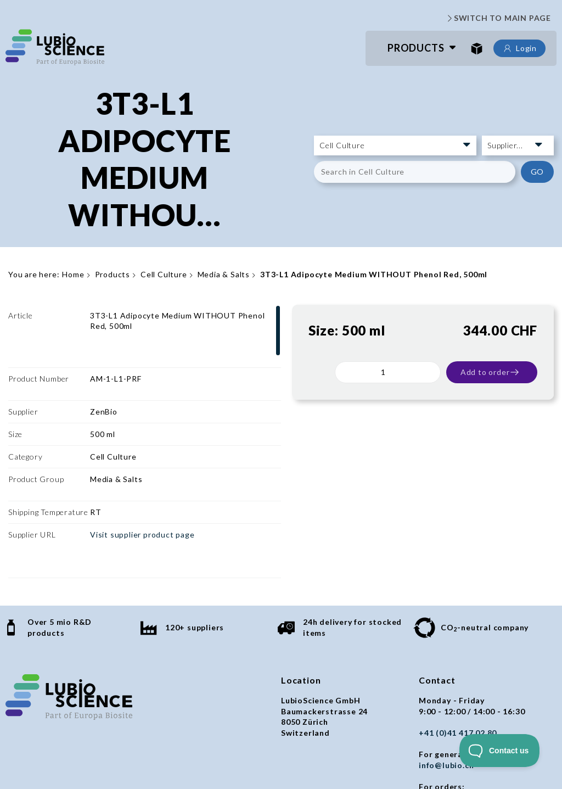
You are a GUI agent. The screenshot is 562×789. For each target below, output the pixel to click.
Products (415, 48)
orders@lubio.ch (452, 714)
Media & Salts (224, 274)
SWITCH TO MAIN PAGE (498, 18)
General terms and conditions (66, 758)
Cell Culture (163, 274)
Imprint (220, 758)
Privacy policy (165, 758)
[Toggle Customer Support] (499, 750)
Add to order (490, 372)
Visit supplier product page (142, 483)
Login (519, 48)
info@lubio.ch (446, 682)
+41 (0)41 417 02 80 (458, 649)
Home (73, 274)
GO (537, 171)
